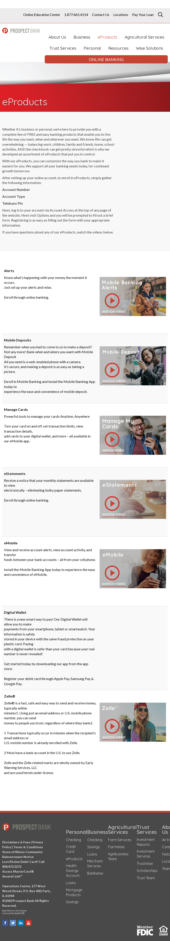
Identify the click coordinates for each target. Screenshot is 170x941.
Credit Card (71, 847)
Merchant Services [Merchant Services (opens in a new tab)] (95, 861)
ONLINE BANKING (106, 59)
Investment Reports (146, 840)
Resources (118, 48)
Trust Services (62, 48)
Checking (73, 837)
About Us (57, 37)
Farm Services (119, 837)
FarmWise (116, 845)
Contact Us (100, 14)
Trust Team (146, 876)
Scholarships (147, 869)
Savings (72, 900)
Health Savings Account (73, 869)
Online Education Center (41, 14)
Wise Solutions (149, 48)
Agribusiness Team (118, 854)
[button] (133, 296)
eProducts (107, 37)
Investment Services (146, 851)
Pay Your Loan (143, 14)
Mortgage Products (74, 890)
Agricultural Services (144, 37)
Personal (92, 48)
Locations (120, 14)
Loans (71, 880)
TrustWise (145, 861)
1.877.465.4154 (76, 14)
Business (81, 37)
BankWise (95, 871)
